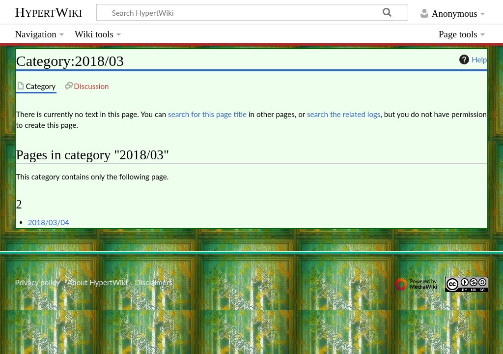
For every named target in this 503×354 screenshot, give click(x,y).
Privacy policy (37, 282)
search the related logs (344, 114)
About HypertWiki (97, 282)
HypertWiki (48, 12)
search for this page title (207, 114)
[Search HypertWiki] (252, 12)
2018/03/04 (48, 222)
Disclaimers (153, 282)
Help (472, 59)
